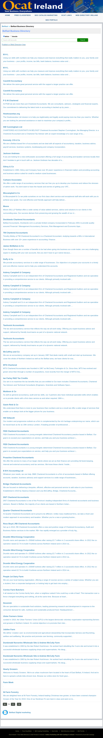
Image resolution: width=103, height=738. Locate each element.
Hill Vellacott (9, 418)
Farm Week (8, 682)
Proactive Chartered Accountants (18, 458)
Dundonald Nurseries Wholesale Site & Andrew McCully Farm (31, 643)
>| (19, 704)
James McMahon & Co (13, 246)
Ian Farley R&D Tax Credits (15, 378)
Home (7, 15)
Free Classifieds (22, 15)
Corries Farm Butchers (13, 590)
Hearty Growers (10, 669)
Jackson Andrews (11, 153)
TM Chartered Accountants (15, 233)
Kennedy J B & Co (11, 140)
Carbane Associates (12, 180)
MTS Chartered (10, 365)
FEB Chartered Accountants (16, 431)
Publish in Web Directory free (14, 45)
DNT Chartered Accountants (16, 497)
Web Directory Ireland (87, 15)
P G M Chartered (10, 100)
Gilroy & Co (8, 167)
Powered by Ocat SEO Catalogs (85, 735)
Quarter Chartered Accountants (17, 510)
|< (5, 704)
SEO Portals (52, 20)
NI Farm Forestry (11, 692)
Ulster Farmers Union (13, 616)
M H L (5, 54)
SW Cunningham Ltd (12, 127)
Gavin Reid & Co (10, 405)
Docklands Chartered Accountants (19, 219)
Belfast (5, 26)
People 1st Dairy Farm (13, 577)
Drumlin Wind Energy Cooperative (19, 537)
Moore (6, 206)
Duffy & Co (8, 259)
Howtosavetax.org (11, 114)
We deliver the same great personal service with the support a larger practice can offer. (38, 84)
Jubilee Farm (9, 629)
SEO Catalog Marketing (46, 15)
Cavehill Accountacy (12, 81)
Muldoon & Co (9, 391)
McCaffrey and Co (11, 352)
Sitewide (14, 36)
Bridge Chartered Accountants (17, 484)
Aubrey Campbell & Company (16, 272)
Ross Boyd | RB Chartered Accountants (21, 524)
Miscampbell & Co (11, 193)
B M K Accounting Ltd (13, 471)
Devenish (7, 603)
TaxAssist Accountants (13, 325)
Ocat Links (66, 15)
